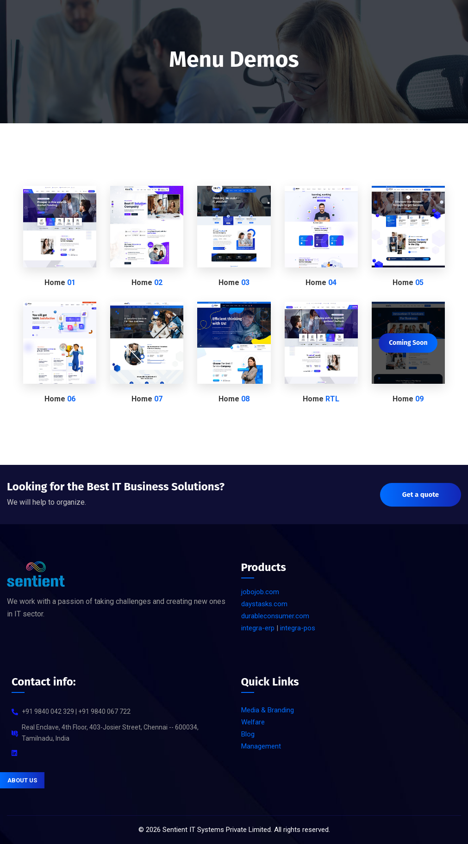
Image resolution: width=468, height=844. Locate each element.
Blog (248, 734)
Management (261, 746)
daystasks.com (264, 604)
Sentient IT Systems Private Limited (216, 829)
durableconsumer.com (275, 616)
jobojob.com (260, 592)
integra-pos (297, 628)
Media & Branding (267, 710)
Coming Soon (408, 343)
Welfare (253, 722)
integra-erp (258, 628)
